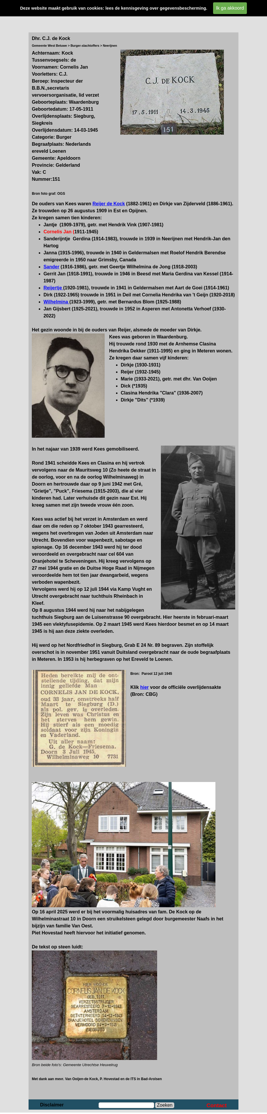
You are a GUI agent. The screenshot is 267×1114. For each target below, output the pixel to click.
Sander (51, 266)
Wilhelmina (56, 301)
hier (144, 687)
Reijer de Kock (108, 203)
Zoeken (164, 1105)
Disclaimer (52, 1104)
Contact (216, 1105)
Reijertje (53, 287)
